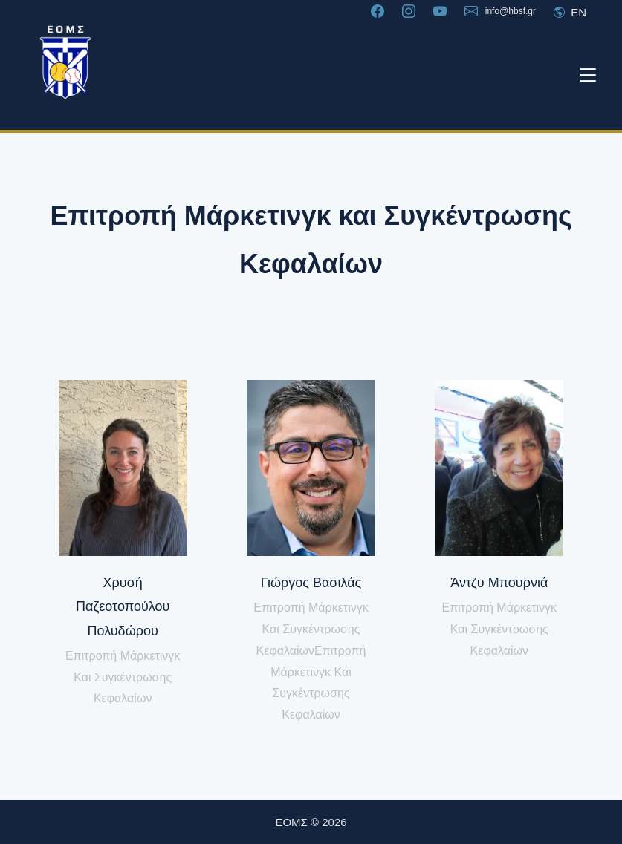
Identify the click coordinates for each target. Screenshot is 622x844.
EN (570, 12)
